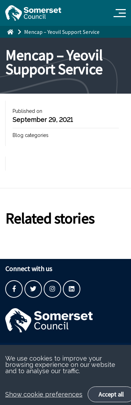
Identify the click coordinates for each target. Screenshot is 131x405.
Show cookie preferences (43, 400)
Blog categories (31, 135)
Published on (27, 111)
